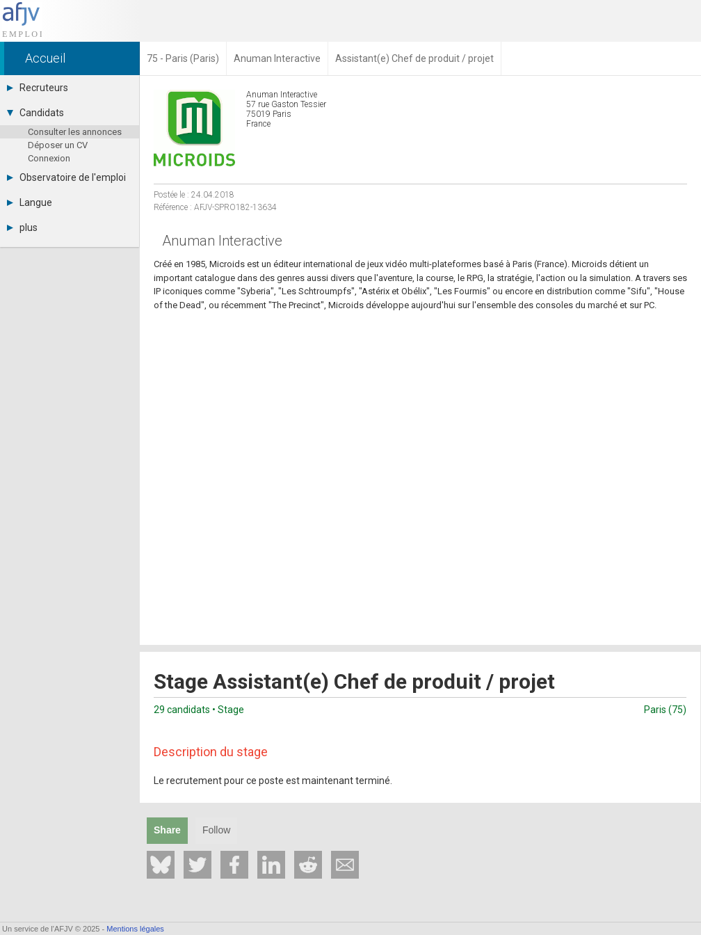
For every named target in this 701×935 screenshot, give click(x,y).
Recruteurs (37, 87)
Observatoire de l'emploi (66, 177)
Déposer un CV (58, 145)
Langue (29, 202)
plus (22, 227)
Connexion (49, 158)
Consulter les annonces (75, 132)
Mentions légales (135, 929)
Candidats (35, 112)
